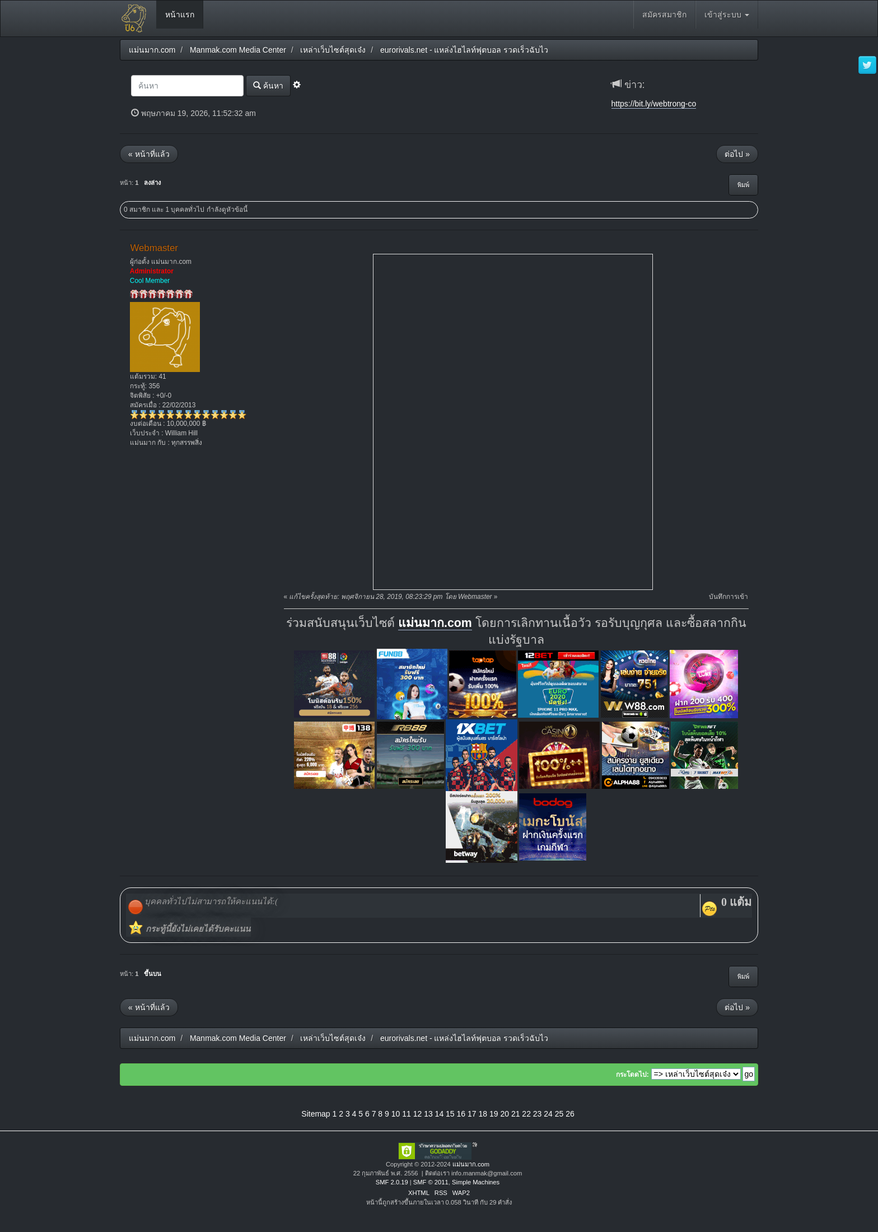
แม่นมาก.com (435, 623)
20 (504, 1113)
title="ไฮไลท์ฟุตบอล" (513, 422)
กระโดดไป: (632, 1074)
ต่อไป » (737, 154)
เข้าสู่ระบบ (726, 14)
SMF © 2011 (431, 1182)
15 (450, 1113)
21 (515, 1113)
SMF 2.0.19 (392, 1182)
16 (461, 1113)
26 (570, 1113)
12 (417, 1113)
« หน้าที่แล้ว (149, 154)
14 (439, 1113)
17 (472, 1113)
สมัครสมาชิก (664, 14)
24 (548, 1113)
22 (526, 1113)
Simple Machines (475, 1182)
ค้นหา (268, 85)
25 (559, 1113)
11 (406, 1113)
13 (428, 1113)
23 (537, 1113)
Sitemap (315, 1113)
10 (395, 1113)
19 (493, 1113)
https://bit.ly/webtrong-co (654, 103)
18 (482, 1113)
